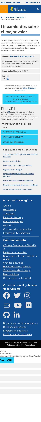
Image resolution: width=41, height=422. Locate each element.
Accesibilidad (30, 345)
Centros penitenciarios (11, 161)
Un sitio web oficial (10, 2)
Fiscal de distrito (12, 217)
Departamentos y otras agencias (20, 323)
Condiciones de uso (11, 343)
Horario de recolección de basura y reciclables (20, 185)
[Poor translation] (10, 360)
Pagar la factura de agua (12, 169)
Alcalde (7, 205)
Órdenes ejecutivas (13, 262)
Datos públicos (11, 274)
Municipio (8, 209)
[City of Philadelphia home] (18, 9)
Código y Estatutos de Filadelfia (19, 245)
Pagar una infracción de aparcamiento (17, 165)
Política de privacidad (15, 345)
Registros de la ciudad (15, 252)
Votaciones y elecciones (15, 270)
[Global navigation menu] (4, 9)
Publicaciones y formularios (15, 17)
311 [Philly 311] (8, 112)
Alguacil (7, 225)
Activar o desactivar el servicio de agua (17, 189)
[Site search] (38, 9)
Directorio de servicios (14, 326)
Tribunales (9, 213)
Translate (33, 2)
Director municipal (13, 221)
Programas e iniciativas (15, 330)
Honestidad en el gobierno (17, 266)
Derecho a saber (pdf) (28, 343)
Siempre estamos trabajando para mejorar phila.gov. (20, 99)
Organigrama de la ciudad (17, 278)
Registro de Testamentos (16, 232)
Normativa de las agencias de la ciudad (20, 257)
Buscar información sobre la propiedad (18, 180)
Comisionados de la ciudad (17, 229)
